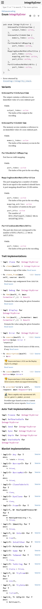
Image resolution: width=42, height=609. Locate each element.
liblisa (4, 11)
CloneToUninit (21, 484)
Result (26, 297)
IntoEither (19, 542)
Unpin (11, 435)
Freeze (11, 415)
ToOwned (17, 555)
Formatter (8, 297)
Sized (21, 459)
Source (37, 275)
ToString (18, 564)
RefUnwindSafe (16, 419)
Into (18, 533)
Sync (10, 431)
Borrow (16, 463)
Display (13, 310)
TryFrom (20, 573)
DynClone (18, 496)
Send (10, 426)
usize (30, 30)
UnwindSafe (14, 439)
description (12, 354)
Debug (12, 290)
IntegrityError (32, 2)
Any (14, 454)
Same (15, 550)
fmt (8, 294)
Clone (12, 262)
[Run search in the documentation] (21, 7)
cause (9, 372)
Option (6, 340)
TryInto (20, 585)
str (9, 356)
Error (12, 333)
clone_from (11, 274)
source (9, 337)
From (15, 505)
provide (10, 387)
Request (22, 389)
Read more (31, 270)
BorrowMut (18, 472)
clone (9, 266)
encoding (11, 11)
